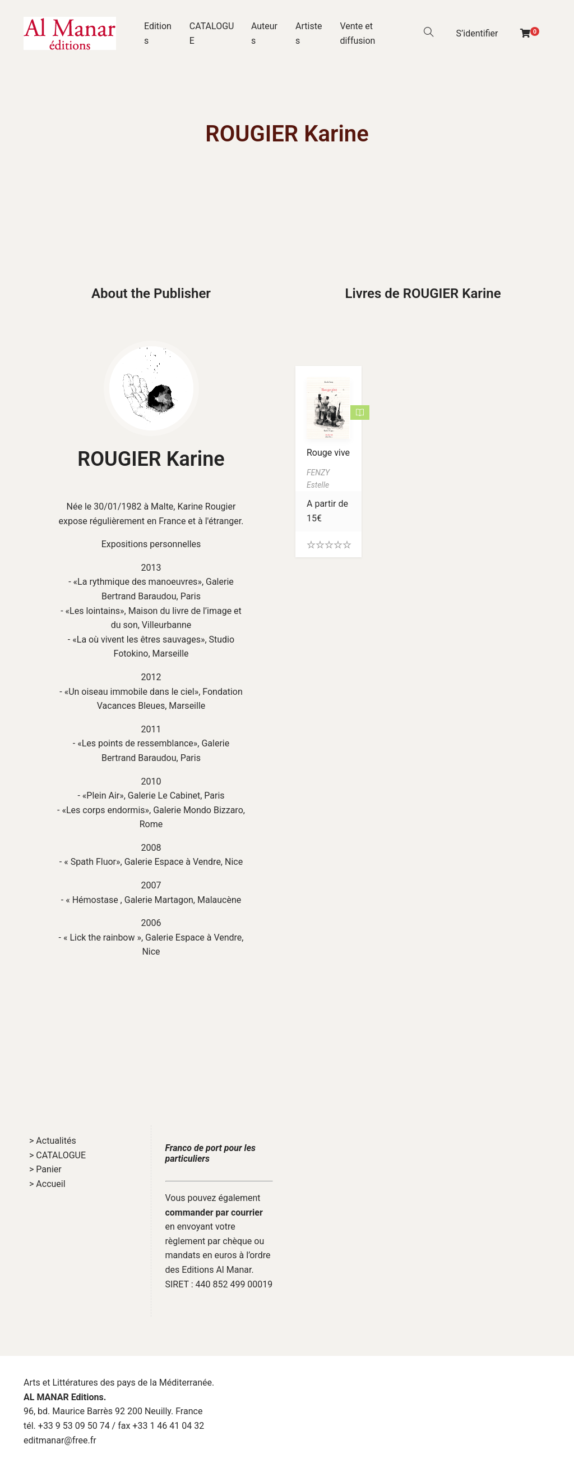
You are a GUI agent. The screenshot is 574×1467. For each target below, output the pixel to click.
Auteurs (264, 33)
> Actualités (52, 1140)
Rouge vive (328, 452)
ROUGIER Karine (150, 459)
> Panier (45, 1169)
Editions (158, 33)
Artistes (308, 33)
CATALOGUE (211, 33)
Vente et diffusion (357, 33)
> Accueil (47, 1184)
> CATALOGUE (57, 1155)
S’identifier (477, 33)
